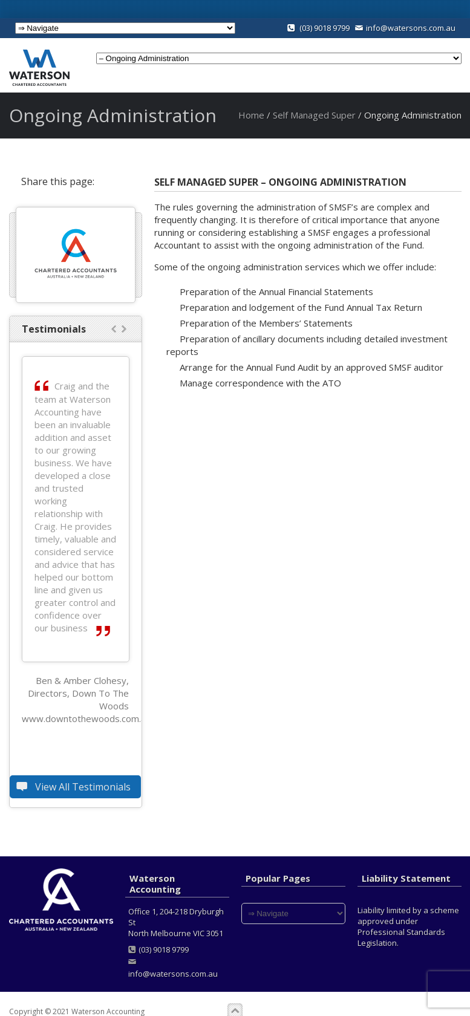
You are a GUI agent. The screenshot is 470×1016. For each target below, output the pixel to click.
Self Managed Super (314, 115)
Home (251, 115)
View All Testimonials (75, 786)
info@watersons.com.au (405, 27)
